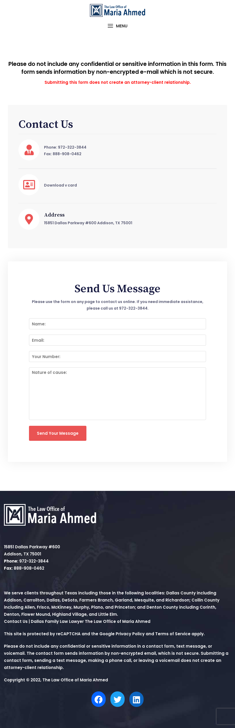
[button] (117, 25)
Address (54, 215)
